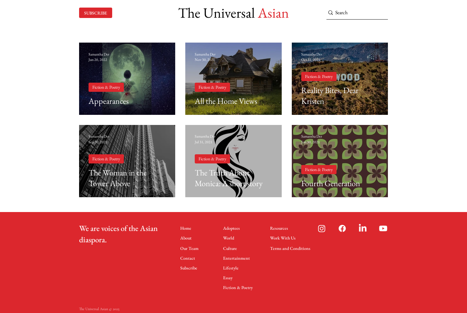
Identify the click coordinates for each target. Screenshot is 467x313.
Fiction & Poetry (106, 87)
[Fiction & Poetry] (238, 288)
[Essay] (229, 278)
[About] (188, 238)
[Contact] (188, 258)
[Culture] (231, 248)
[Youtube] (383, 228)
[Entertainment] (237, 258)
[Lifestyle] (232, 268)
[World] (231, 238)
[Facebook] (342, 228)
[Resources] (280, 228)
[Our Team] (190, 248)
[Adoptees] (233, 228)
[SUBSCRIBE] (95, 13)
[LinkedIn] (362, 228)
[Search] (355, 12)
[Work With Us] (285, 238)
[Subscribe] (190, 268)
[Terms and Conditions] (290, 248)
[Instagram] (321, 228)
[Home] (188, 228)
